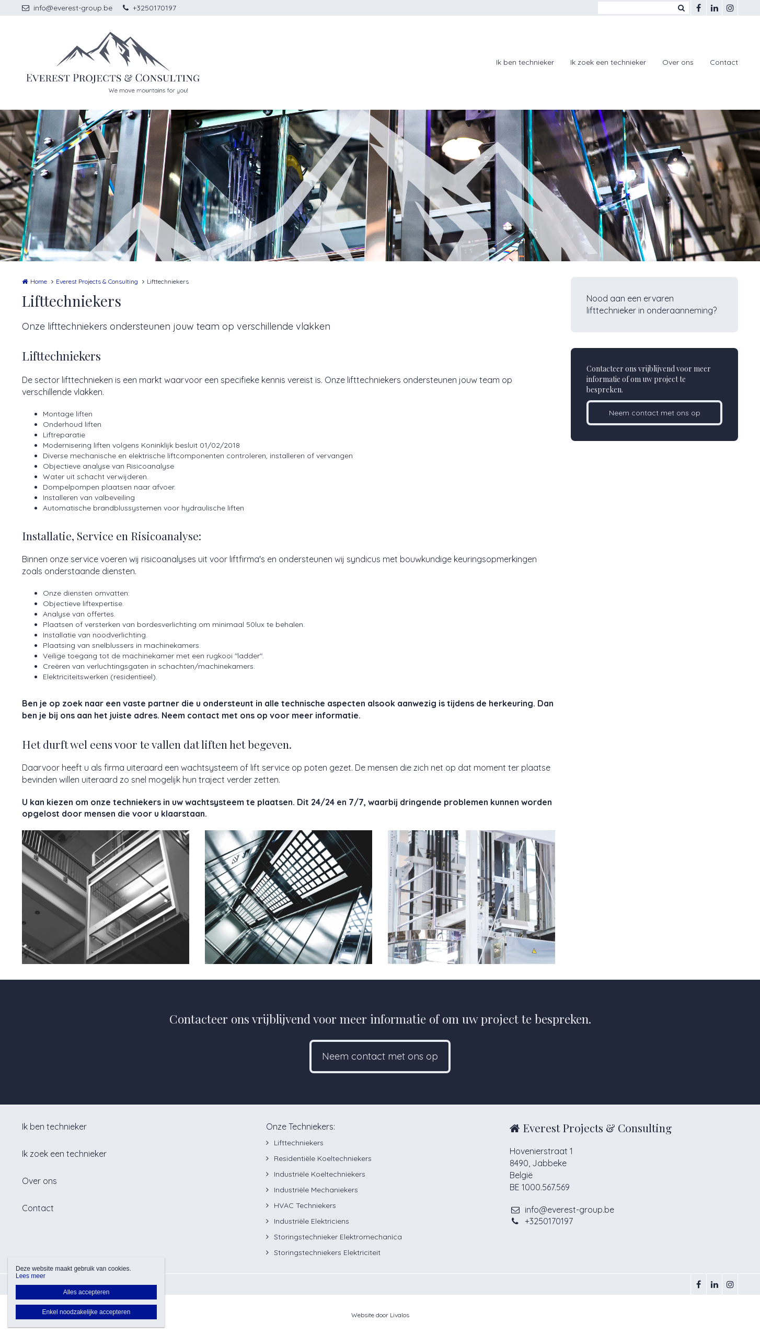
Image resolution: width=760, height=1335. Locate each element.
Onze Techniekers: (300, 1126)
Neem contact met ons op (654, 412)
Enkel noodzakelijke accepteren (86, 1312)
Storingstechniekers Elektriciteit (327, 1252)
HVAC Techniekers (305, 1205)
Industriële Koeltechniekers (319, 1174)
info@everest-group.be (67, 8)
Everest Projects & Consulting (97, 281)
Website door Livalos (380, 1315)
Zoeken (681, 8)
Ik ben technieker (525, 62)
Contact (724, 62)
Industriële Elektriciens (311, 1221)
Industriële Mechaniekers (316, 1189)
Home (38, 281)
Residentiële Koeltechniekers (323, 1158)
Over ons (678, 62)
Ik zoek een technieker (608, 62)
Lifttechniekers (299, 1142)
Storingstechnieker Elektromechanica (338, 1236)
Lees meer (30, 1276)
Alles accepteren (86, 1292)
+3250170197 (149, 8)
